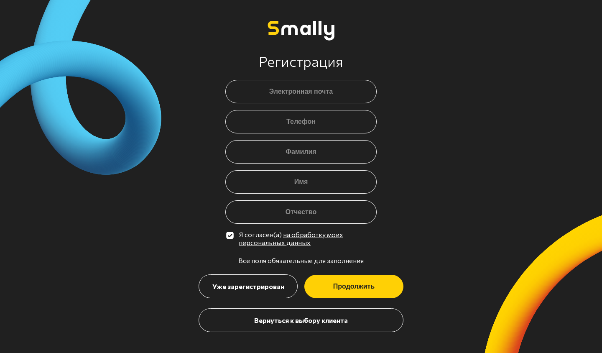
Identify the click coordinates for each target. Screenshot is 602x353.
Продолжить (354, 286)
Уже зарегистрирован (248, 286)
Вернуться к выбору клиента (301, 320)
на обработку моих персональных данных (291, 238)
